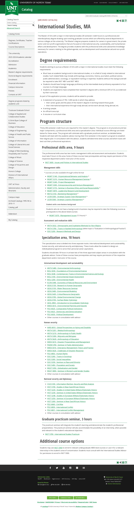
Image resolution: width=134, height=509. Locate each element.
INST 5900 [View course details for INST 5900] (58, 448)
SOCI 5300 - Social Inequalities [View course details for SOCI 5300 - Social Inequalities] (59, 359)
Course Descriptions (16, 47)
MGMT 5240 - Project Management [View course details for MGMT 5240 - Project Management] (61, 182)
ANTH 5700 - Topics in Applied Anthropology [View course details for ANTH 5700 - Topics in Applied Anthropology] (64, 228)
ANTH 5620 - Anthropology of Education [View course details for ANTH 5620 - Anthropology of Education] (63, 339)
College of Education (16, 127)
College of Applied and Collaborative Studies (17, 115)
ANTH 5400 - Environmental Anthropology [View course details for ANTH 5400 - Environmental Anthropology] (64, 268)
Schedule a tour (65, 497)
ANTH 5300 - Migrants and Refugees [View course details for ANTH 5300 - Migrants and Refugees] (61, 336)
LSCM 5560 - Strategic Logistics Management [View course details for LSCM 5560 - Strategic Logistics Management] (65, 199)
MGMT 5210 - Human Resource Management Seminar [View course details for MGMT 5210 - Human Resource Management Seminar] (68, 179)
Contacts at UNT (15, 94)
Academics (12, 68)
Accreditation (13, 61)
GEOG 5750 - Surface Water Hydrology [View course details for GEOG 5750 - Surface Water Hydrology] (62, 300)
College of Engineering (17, 130)
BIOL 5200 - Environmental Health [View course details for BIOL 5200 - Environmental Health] (60, 280)
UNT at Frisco (13, 184)
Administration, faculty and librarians (19, 189)
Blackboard (103, 2)
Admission (12, 64)
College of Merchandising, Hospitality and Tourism (18, 152)
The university (14, 53)
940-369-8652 (66, 484)
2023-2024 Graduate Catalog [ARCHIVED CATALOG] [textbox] (101, 16)
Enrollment (12, 79)
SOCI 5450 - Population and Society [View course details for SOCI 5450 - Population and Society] (61, 365)
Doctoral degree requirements (20, 76)
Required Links (83, 502)
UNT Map (74, 479)
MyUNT (96, 2)
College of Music (14, 157)
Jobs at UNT (82, 479)
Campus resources (15, 87)
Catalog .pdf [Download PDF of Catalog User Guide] (13, 207)
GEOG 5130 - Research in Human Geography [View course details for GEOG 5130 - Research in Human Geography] (64, 285)
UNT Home (93, 502)
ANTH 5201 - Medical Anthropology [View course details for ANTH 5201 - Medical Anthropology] (61, 330)
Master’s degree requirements (20, 72)
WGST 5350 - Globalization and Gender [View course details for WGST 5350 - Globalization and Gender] (62, 368)
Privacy (57, 502)
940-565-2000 (56, 484)
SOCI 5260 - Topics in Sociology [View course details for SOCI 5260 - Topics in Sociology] (59, 356)
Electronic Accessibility (69, 502)
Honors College (14, 171)
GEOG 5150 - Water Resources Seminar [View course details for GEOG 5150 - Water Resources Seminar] (62, 288)
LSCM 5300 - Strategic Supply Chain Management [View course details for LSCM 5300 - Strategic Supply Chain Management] (66, 196)
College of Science (15, 161)
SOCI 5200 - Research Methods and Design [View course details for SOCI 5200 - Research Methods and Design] (64, 231)
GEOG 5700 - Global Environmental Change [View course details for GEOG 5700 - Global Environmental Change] (64, 297)
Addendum (12, 214)
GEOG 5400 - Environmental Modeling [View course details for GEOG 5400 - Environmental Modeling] (62, 291)
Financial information (16, 83)
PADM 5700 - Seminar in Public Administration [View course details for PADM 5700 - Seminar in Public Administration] (65, 345)
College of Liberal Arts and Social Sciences (18, 145)
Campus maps (14, 197)
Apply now (52, 497)
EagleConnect (113, 2)
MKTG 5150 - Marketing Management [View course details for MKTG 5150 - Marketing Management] (62, 194)
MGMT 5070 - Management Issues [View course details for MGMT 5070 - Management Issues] (62, 215)
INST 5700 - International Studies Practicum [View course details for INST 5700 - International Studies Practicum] (62, 434)
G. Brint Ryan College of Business (17, 121)
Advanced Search (13, 28)
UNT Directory (123, 2)
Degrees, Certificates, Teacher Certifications (20, 41)
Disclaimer (41, 502)
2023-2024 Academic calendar (19, 57)
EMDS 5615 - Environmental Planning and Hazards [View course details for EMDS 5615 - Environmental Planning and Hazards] (67, 306)
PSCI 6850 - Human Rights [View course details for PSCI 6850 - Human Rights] (57, 353)
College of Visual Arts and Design (18, 166)
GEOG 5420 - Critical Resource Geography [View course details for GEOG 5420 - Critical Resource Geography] (63, 294)
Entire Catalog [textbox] (11, 23)
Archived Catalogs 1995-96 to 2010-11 (19, 202)
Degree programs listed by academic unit (19, 102)
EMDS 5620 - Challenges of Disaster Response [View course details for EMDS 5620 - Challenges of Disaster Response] (65, 351)
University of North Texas (114, 477)
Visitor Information (114, 484)
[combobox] (106, 15)
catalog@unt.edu (44, 484)
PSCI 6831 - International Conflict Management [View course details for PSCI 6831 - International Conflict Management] (65, 410)
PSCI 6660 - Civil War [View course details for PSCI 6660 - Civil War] (55, 404)
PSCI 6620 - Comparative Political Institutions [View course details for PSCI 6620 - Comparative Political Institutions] (64, 309)
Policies (11, 91)
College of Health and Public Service (19, 135)
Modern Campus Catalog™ (84, 506)
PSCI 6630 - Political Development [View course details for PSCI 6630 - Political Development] (60, 314)
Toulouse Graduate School (18, 110)
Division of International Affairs (18, 176)
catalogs (45, 506)
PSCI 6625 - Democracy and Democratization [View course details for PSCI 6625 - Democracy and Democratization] (64, 311)
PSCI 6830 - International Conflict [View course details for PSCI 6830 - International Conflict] (60, 407)
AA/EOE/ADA (50, 502)
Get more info (80, 497)
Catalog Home (14, 34)
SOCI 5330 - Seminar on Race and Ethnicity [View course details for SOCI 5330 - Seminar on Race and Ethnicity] (63, 362)
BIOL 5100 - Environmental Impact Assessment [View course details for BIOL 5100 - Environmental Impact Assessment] (65, 277)
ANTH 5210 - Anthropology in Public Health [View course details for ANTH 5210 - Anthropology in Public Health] (64, 333)
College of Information (17, 141)
